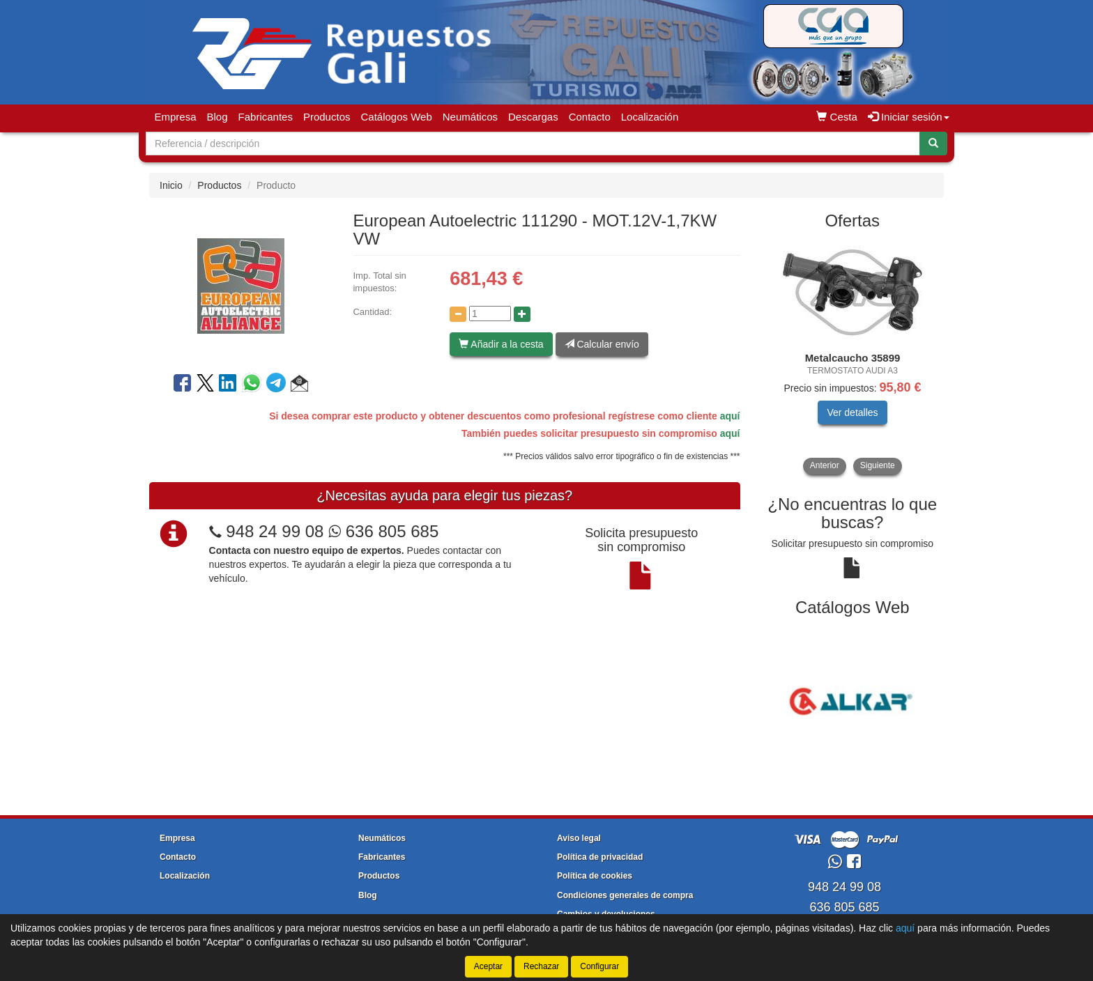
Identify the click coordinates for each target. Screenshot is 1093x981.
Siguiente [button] (877, 465)
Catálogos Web (395, 117)
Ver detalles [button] (852, 412)
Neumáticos (470, 117)
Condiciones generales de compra (625, 895)
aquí (730, 416)
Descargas (533, 117)
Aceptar (488, 966)
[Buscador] (533, 143)
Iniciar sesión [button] (908, 117)
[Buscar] (933, 143)
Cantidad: (372, 312)
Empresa (176, 117)
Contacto (590, 117)
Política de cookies (594, 876)
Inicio (171, 185)
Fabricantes (265, 117)
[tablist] (853, 357)
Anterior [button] (824, 465)
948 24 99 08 (274, 531)
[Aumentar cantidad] (522, 314)
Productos (327, 117)
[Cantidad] (490, 313)
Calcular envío (602, 344)
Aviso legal (579, 838)
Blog (217, 117)
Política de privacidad (600, 857)
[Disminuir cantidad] (458, 314)
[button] (299, 385)
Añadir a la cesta (501, 344)
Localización (650, 117)
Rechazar (541, 966)
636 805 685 (383, 531)
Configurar (599, 966)
